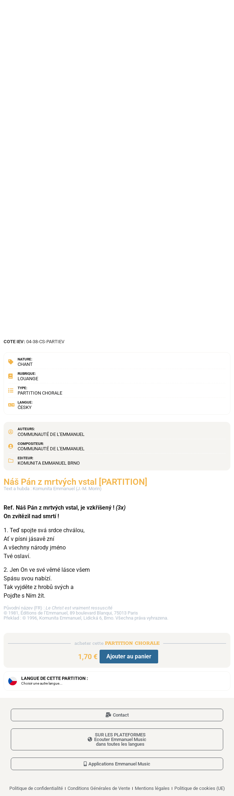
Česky (25, 407)
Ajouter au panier (128, 656)
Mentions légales (152, 788)
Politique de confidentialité (36, 788)
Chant (25, 364)
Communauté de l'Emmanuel (51, 434)
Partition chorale (40, 393)
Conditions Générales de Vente (99, 788)
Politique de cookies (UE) (199, 788)
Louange (28, 378)
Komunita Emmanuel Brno (49, 463)
